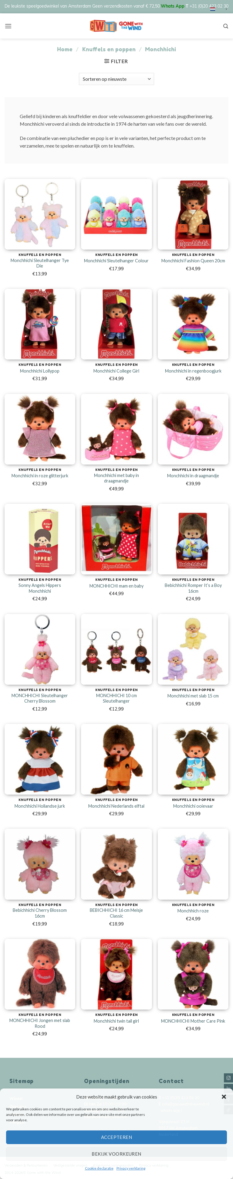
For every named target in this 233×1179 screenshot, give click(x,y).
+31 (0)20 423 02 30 (209, 6)
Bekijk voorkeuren (116, 1154)
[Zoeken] (225, 26)
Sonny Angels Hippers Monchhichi (40, 588)
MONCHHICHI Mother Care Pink (193, 1021)
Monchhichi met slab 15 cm (193, 695)
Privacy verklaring (130, 1168)
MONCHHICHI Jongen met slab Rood (39, 1023)
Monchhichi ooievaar (193, 806)
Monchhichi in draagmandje (193, 475)
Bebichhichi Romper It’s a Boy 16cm (193, 588)
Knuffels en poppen (109, 49)
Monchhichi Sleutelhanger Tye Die (40, 263)
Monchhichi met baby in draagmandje (116, 478)
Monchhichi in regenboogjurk (193, 370)
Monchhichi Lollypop (39, 370)
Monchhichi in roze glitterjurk (40, 475)
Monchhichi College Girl (116, 370)
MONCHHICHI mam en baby (116, 585)
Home (65, 49)
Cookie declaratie (99, 1168)
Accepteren (116, 1137)
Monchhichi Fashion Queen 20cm (193, 260)
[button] (224, 1097)
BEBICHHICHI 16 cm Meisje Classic (116, 913)
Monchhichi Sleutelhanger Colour (116, 260)
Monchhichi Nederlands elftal (116, 806)
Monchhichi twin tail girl (116, 1021)
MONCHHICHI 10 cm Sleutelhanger (116, 698)
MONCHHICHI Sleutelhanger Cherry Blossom (40, 698)
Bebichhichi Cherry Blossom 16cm (40, 913)
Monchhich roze (193, 910)
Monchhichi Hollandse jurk (40, 806)
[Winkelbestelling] (116, 79)
